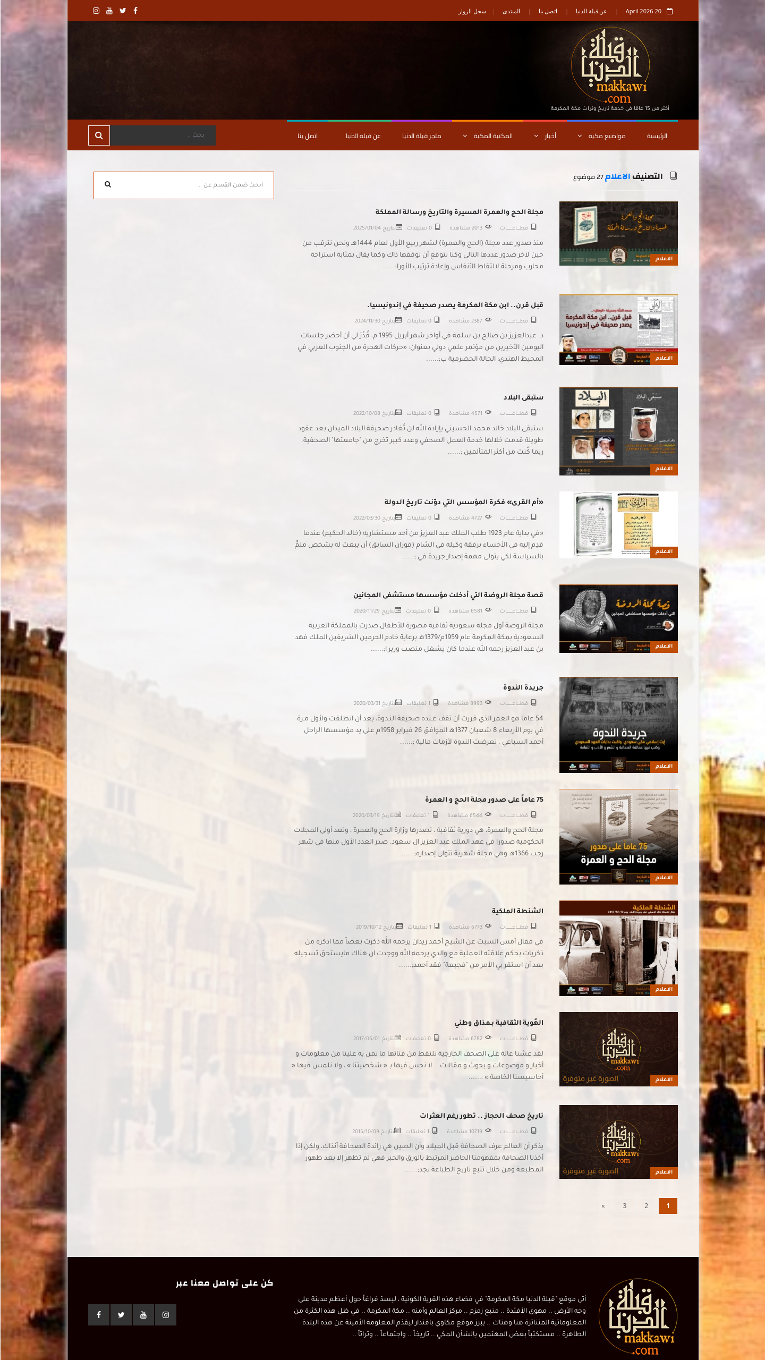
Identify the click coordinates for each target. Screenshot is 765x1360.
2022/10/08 (366, 414)
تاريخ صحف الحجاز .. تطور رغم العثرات (481, 1116)
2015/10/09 (365, 1132)
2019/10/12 (368, 928)
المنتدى (511, 11)
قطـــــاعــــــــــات (513, 229)
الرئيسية (657, 136)
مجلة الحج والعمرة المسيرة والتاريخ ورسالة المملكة (459, 213)
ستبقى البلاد (523, 398)
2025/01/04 (366, 229)
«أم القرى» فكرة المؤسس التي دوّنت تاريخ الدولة (463, 503)
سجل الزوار (472, 11)
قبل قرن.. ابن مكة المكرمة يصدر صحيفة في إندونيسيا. (455, 306)
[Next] (603, 1205)
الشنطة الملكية (517, 912)
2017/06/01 (366, 1039)
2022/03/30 (366, 519)
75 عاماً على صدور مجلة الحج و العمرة (483, 800)
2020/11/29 (366, 612)
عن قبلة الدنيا (591, 11)
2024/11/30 (367, 322)
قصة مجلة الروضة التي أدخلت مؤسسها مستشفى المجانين (448, 596)
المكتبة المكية (487, 136)
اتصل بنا (547, 11)
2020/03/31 (366, 704)
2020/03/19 (365, 816)
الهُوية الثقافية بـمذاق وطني (498, 1023)
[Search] (162, 135)
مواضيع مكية (601, 136)
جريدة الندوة (523, 688)
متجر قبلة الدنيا (421, 136)
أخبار (544, 136)
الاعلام (617, 177)
